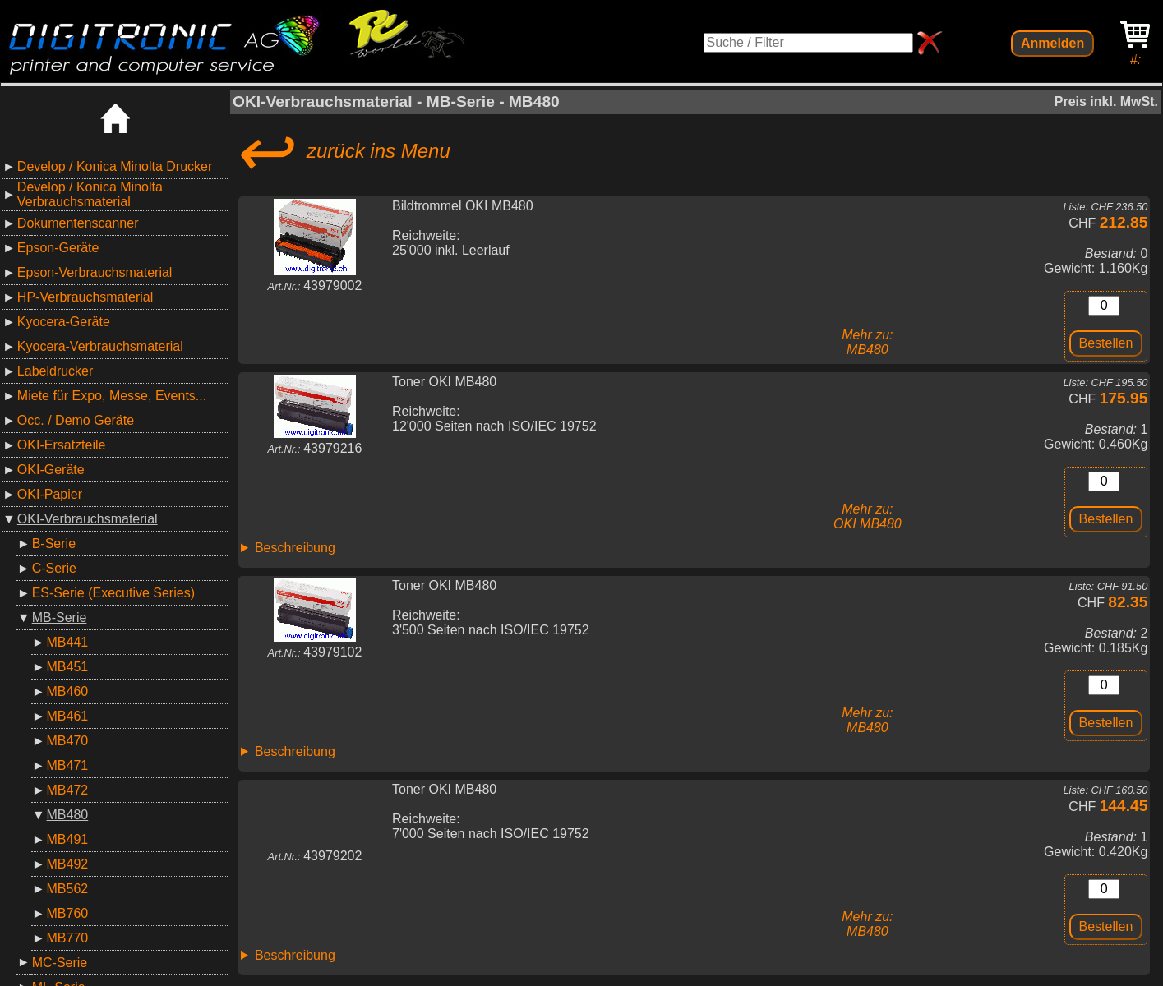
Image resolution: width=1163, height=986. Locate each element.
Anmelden (1052, 43)
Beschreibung (295, 548)
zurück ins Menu (341, 151)
